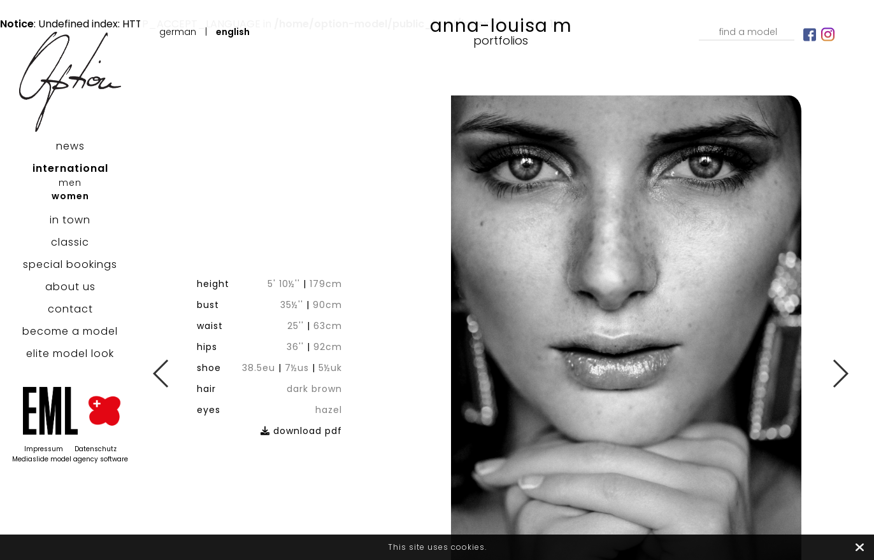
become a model (70, 331)
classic (70, 242)
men (70, 182)
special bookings (70, 264)
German (177, 31)
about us (70, 286)
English (233, 31)
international (70, 168)
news (70, 146)
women (70, 196)
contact (70, 309)
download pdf (325, 394)
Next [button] (840, 374)
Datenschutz (96, 449)
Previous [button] (161, 374)
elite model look (70, 353)
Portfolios (500, 40)
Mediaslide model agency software (70, 459)
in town (70, 220)
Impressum (43, 449)
